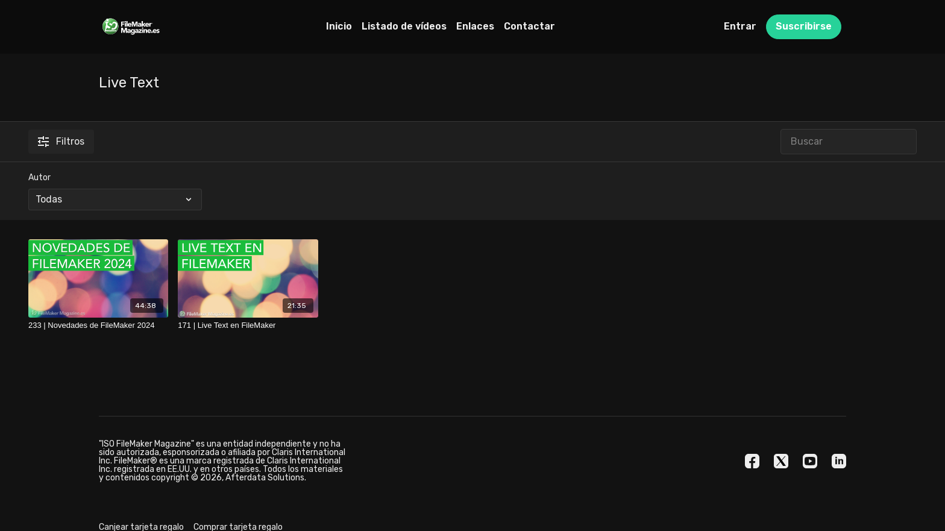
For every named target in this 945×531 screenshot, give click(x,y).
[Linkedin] (839, 461)
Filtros (61, 141)
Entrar (740, 26)
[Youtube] (810, 461)
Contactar (529, 26)
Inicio (339, 26)
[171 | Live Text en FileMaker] (248, 325)
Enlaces (475, 26)
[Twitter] (781, 461)
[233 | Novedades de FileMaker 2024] (98, 325)
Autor (39, 177)
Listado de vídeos (404, 26)
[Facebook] (752, 461)
